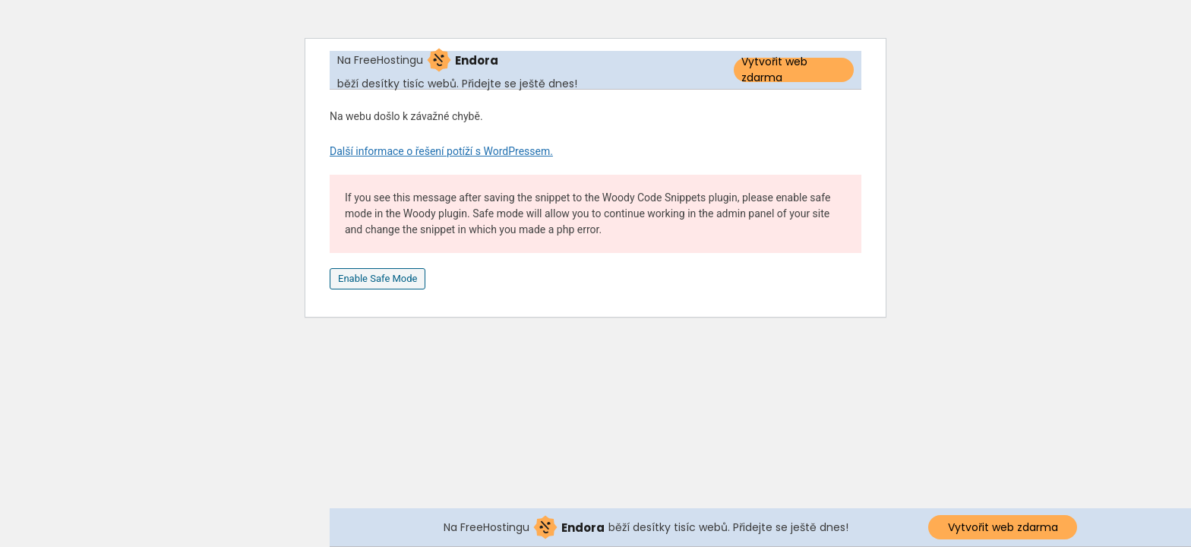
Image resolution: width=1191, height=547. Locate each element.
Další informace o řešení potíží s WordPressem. (441, 151)
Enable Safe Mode (377, 278)
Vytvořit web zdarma (774, 70)
